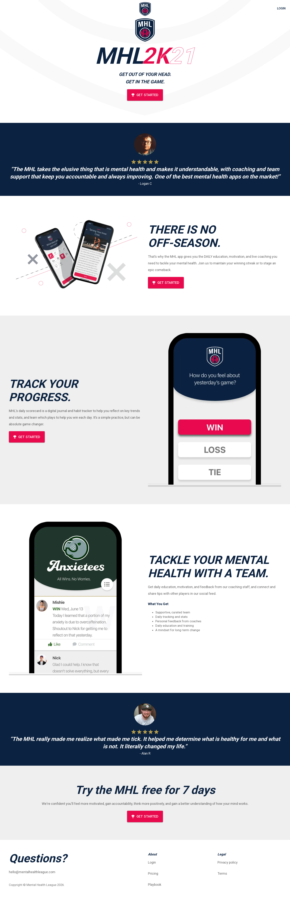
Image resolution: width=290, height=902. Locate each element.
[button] (180, 862)
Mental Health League (41, 885)
